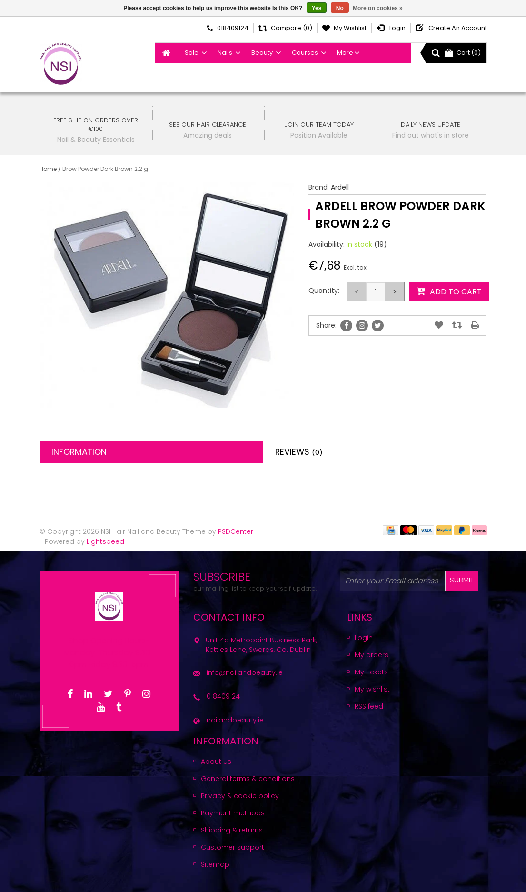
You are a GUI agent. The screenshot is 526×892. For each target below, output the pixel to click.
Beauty (262, 52)
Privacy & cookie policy (240, 796)
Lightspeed (105, 541)
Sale (191, 52)
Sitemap (215, 864)
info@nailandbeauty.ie (245, 672)
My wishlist (372, 689)
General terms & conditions (248, 778)
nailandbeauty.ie (235, 720)
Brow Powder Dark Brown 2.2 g (105, 169)
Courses (305, 52)
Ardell (340, 187)
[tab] (151, 452)
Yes (317, 8)
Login (364, 637)
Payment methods (233, 813)
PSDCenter (235, 531)
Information (79, 452)
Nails (225, 52)
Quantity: (323, 290)
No (340, 8)
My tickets (371, 672)
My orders (371, 655)
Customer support (232, 847)
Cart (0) (463, 52)
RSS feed (369, 706)
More (345, 52)
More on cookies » (378, 8)
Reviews (299, 452)
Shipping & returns (232, 830)
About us (216, 761)
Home (48, 169)
